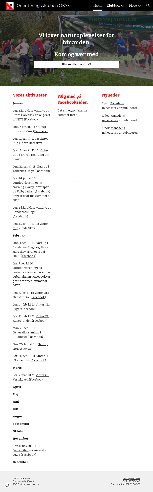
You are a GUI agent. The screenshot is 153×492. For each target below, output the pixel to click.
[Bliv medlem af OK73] (76, 64)
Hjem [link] (98, 5)
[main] (77, 45)
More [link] (133, 5)
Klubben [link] (113, 5)
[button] (148, 5)
